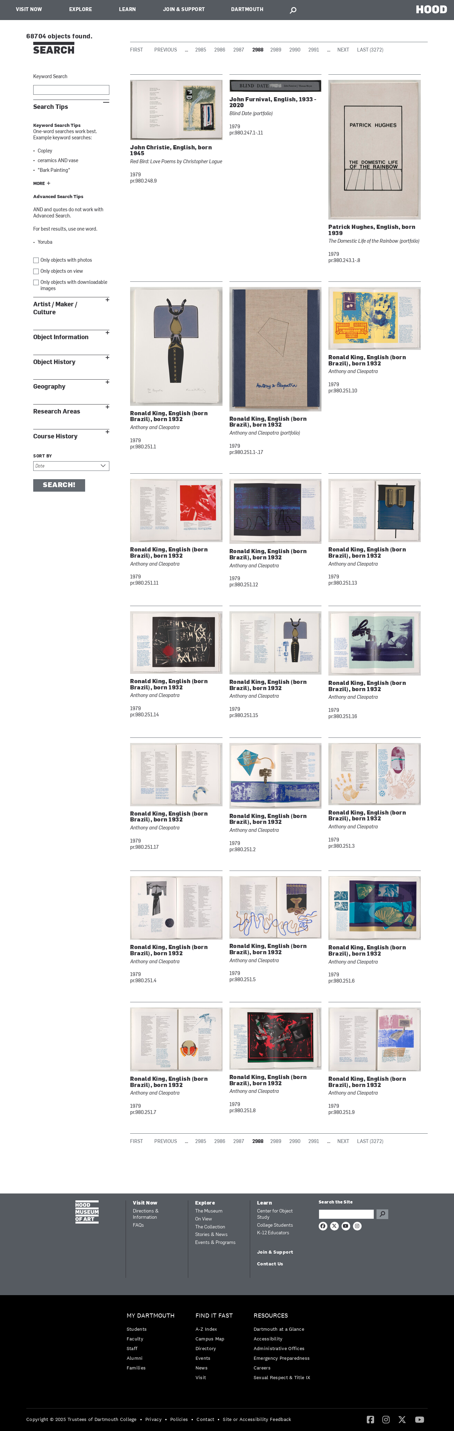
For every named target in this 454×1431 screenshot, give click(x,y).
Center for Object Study (275, 1214)
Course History (55, 436)
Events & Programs (215, 1242)
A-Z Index (206, 1329)
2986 (219, 50)
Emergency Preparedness (282, 1358)
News (202, 1368)
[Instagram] (386, 1419)
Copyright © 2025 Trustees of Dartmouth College (81, 1419)
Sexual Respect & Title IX (282, 1377)
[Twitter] (402, 1419)
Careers (262, 1368)
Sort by (42, 456)
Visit (201, 1377)
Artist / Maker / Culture (55, 308)
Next (343, 50)
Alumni (135, 1358)
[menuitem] (152, 1343)
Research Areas (56, 411)
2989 (275, 50)
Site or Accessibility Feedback (257, 1419)
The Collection (210, 1227)
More (39, 184)
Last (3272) (370, 50)
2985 (200, 50)
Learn (127, 9)
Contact (205, 1419)
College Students (275, 1225)
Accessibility (268, 1339)
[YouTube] (419, 1419)
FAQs (138, 1225)
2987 (238, 50)
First (136, 50)
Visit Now (29, 9)
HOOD (431, 9)
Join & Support (184, 9)
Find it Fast (214, 1315)
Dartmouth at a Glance (279, 1329)
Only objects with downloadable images (73, 285)
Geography (49, 386)
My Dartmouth (151, 1315)
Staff (132, 1348)
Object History (54, 362)
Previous (165, 50)
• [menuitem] (141, 1419)
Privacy (153, 1419)
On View (203, 1219)
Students (137, 1329)
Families (136, 1368)
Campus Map (210, 1339)
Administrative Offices (279, 1348)
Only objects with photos (66, 260)
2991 (313, 50)
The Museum (209, 1211)
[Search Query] (346, 1214)
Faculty (135, 1339)
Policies (179, 1419)
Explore (80, 9)
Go (382, 1214)
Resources (271, 1315)
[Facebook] (370, 1419)
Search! (59, 485)
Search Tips (50, 107)
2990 (294, 50)
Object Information (61, 337)
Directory (206, 1348)
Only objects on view (61, 271)
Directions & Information (146, 1214)
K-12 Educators (273, 1233)
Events (203, 1358)
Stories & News (211, 1234)
